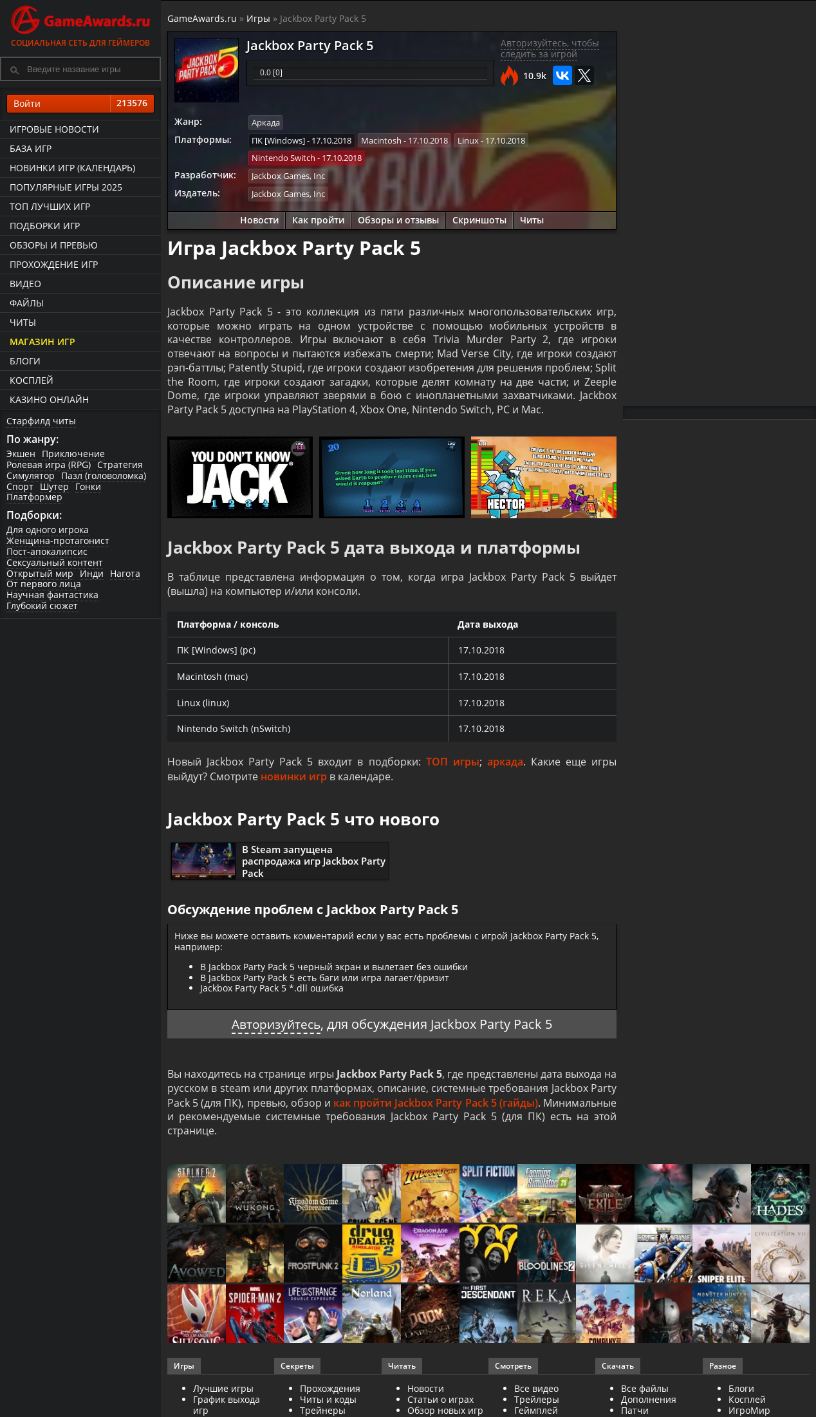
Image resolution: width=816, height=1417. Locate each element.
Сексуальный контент (54, 562)
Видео (25, 283)
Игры (258, 18)
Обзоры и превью (54, 245)
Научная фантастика (52, 594)
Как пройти (318, 219)
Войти (80, 104)
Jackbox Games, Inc (288, 175)
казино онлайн (49, 399)
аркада (505, 765)
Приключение (73, 453)
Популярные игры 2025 (66, 187)
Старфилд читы (41, 421)
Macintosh (381, 139)
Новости (259, 219)
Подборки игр (45, 226)
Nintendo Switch (283, 158)
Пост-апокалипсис (47, 551)
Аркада (266, 122)
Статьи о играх (440, 1402)
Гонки (88, 486)
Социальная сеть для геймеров (80, 24)
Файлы (27, 303)
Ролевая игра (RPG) (48, 464)
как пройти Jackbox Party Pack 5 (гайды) (435, 1105)
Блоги (25, 361)
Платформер (34, 497)
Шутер (54, 486)
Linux (468, 139)
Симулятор (30, 475)
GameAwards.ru (202, 18)
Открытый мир (39, 573)
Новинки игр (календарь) (72, 168)
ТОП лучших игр (50, 206)
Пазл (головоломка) (103, 475)
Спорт (19, 486)
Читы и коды (328, 1402)
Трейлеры (536, 1402)
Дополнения (648, 1402)
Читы (23, 322)
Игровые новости (54, 129)
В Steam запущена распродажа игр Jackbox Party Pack (313, 864)
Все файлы (645, 1391)
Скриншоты (479, 219)
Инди (92, 573)
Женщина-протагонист (57, 540)
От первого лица (43, 583)
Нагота (125, 573)
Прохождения (330, 1391)
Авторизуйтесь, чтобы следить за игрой (550, 48)
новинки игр (294, 779)
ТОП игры (452, 765)
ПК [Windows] (278, 139)
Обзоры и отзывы (398, 219)
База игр (30, 148)
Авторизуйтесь (276, 1026)
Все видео (536, 1391)
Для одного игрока (47, 529)
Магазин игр (42, 341)
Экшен (20, 453)
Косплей (31, 380)
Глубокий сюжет (42, 605)
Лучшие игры (223, 1391)
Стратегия (120, 464)
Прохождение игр (54, 264)
